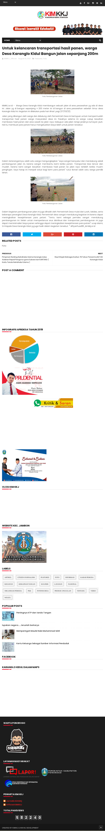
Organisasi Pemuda (13, 591)
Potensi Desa (43, 591)
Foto (45, 59)
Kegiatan (9, 584)
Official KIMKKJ (14, 805)
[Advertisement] (52, 296)
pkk (29, 591)
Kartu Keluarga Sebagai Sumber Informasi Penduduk (42, 643)
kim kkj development (29, 828)
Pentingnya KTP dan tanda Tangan (33, 613)
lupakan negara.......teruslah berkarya (20, 625)
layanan (58, 584)
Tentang (81, 591)
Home (7, 40)
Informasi (69, 578)
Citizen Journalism (26, 578)
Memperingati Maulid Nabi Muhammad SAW (38, 631)
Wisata (8, 598)
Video (93, 591)
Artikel (8, 578)
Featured (38, 59)
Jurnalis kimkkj (14, 801)
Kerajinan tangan (27, 584)
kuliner (44, 584)
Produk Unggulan (63, 591)
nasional (72, 584)
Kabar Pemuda (87, 578)
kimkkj (15, 828)
